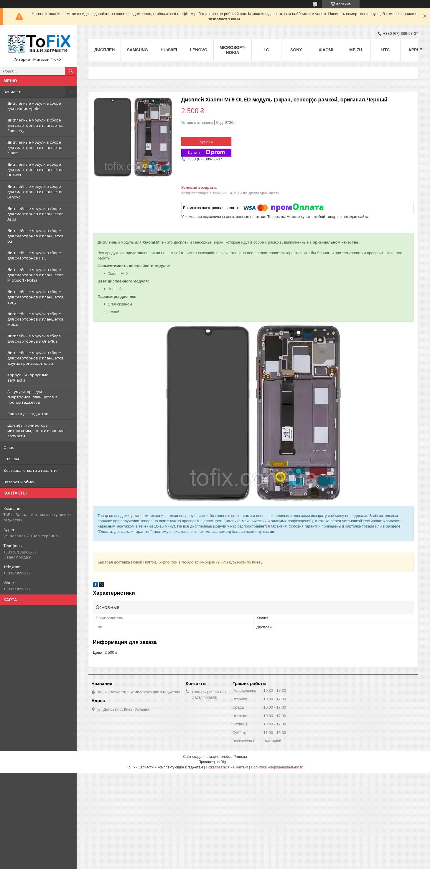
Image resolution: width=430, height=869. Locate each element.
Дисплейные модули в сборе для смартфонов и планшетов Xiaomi (35, 147)
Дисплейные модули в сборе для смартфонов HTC (34, 255)
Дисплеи (104, 49)
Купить (206, 141)
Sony (296, 49)
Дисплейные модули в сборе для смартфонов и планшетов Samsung (35, 125)
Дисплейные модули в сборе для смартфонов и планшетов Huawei (35, 170)
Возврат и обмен (20, 481)
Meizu (355, 49)
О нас (9, 447)
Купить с (206, 152)
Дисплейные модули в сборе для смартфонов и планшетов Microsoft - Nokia (35, 275)
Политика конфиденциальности (277, 767)
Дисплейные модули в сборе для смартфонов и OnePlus (34, 338)
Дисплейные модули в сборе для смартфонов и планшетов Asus (35, 214)
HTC (385, 49)
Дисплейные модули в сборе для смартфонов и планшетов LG (35, 236)
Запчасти (13, 91)
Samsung (137, 49)
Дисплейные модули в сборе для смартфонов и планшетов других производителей (35, 358)
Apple (415, 49)
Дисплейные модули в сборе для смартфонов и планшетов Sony (35, 297)
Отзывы (11, 458)
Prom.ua (240, 757)
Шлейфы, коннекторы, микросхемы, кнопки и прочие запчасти (36, 430)
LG (266, 49)
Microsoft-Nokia (233, 50)
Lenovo (198, 49)
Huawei (169, 49)
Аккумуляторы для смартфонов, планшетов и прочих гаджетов (32, 397)
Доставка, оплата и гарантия (31, 470)
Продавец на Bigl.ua (215, 762)
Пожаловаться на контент (227, 767)
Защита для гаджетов (27, 413)
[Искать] (71, 71)
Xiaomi (326, 49)
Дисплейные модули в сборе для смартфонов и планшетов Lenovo (35, 192)
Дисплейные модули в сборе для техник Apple (34, 106)
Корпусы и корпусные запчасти (27, 377)
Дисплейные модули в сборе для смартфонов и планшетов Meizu (35, 319)
